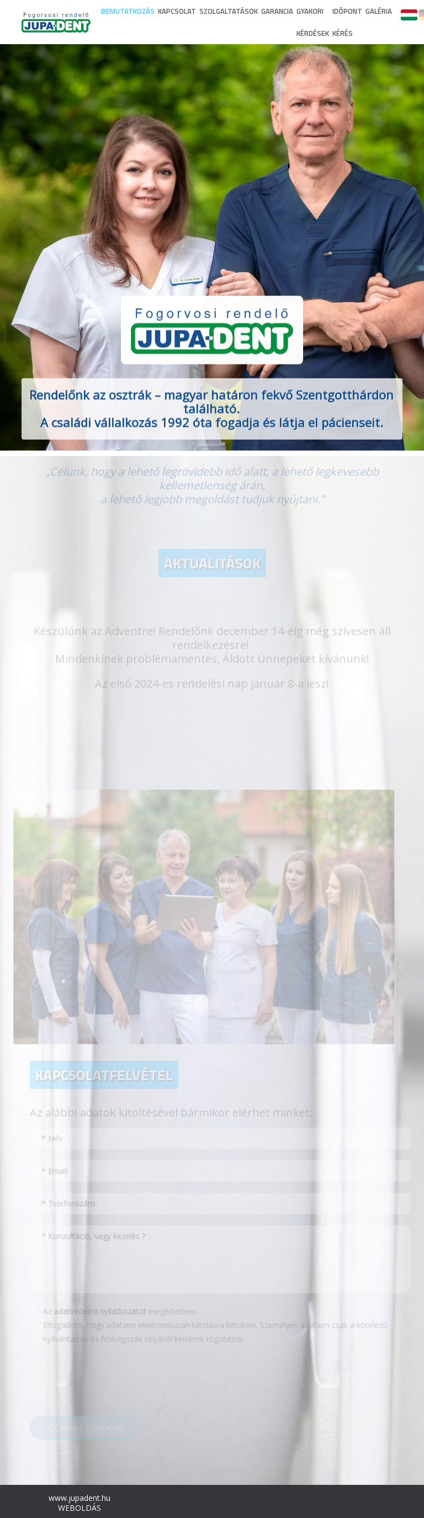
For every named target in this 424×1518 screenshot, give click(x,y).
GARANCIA (277, 11)
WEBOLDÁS (79, 1508)
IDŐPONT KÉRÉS (347, 22)
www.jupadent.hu (79, 1498)
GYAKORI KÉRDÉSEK (312, 22)
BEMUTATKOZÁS (128, 11)
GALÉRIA (378, 11)
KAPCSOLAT (177, 11)
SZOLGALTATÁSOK (228, 11)
